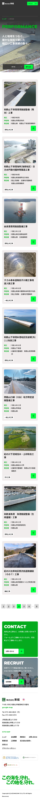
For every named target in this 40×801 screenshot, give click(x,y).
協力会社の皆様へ (25, 741)
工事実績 (14, 741)
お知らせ (5, 744)
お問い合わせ (33, 737)
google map (7, 707)
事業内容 (5, 741)
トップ (4, 19)
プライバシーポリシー (9, 748)
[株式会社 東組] (8, 3)
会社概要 (14, 737)
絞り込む (28, 67)
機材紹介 (23, 737)
